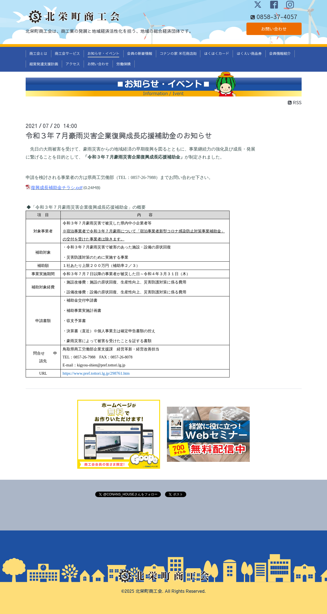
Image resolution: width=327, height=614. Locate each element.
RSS (294, 102)
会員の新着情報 (139, 53)
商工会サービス (67, 53)
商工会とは (38, 53)
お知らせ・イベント (103, 53)
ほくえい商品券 (249, 53)
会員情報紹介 (280, 53)
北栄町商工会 (148, 591)
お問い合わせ (273, 29)
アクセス (73, 63)
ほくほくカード (216, 53)
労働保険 (123, 63)
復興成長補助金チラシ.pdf (57, 188)
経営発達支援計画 (44, 63)
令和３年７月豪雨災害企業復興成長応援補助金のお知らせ (119, 135)
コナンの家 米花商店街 (178, 53)
